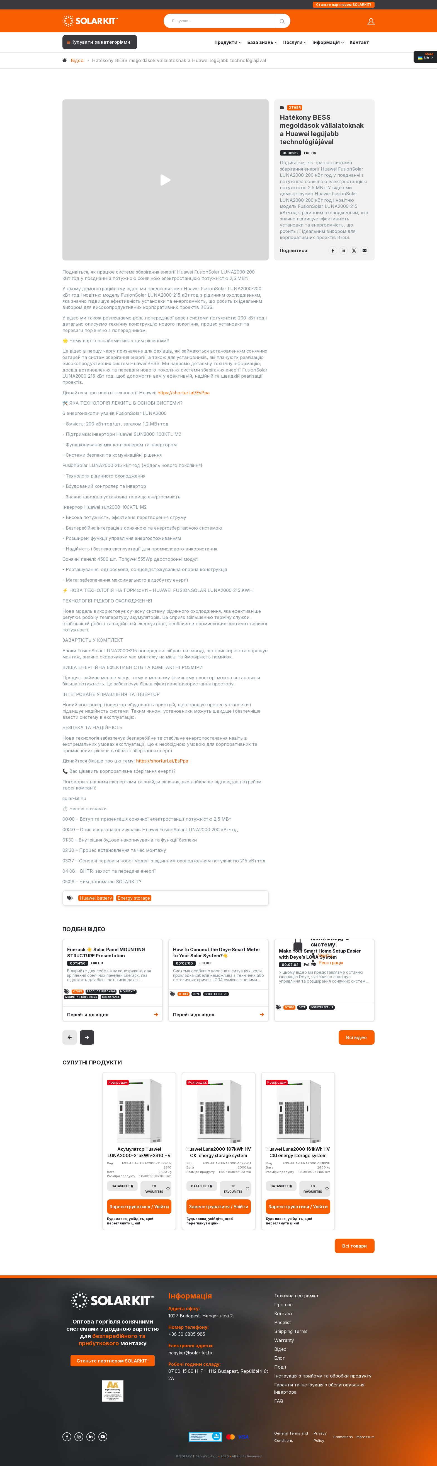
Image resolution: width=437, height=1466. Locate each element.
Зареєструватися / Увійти (139, 1206)
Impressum (365, 1436)
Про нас (283, 1304)
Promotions (343, 1436)
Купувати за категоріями (98, 42)
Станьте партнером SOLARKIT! (343, 5)
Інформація (326, 42)
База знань (260, 42)
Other (294, 107)
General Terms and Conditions (291, 1436)
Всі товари (354, 1245)
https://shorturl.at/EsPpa (183, 392)
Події (280, 1366)
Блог (279, 1357)
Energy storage (134, 898)
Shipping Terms (290, 1331)
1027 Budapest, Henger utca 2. (201, 1315)
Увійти (325, 955)
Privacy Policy (320, 1436)
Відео (77, 60)
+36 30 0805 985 (186, 1333)
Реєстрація (331, 962)
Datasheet (122, 1185)
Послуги (293, 42)
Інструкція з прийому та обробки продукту (323, 1375)
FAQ (278, 1400)
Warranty (284, 1339)
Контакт (359, 42)
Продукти (225, 42)
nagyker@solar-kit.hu (190, 1352)
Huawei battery (96, 898)
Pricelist (282, 1322)
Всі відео (356, 1037)
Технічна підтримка (296, 1295)
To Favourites (157, 1188)
